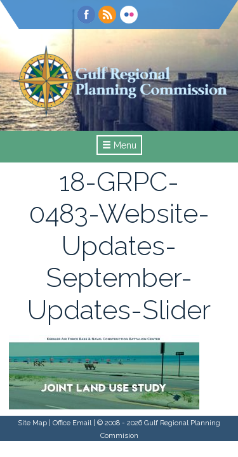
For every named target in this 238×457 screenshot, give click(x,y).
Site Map (32, 422)
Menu (119, 145)
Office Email (72, 422)
